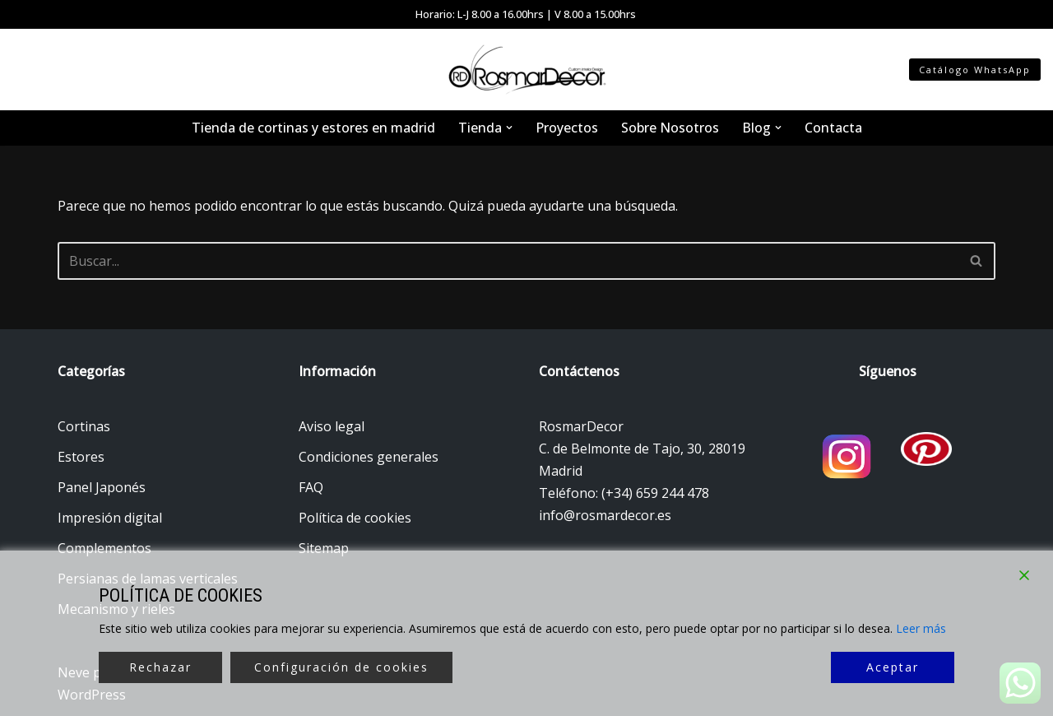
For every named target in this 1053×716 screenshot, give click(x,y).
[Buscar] (508, 261)
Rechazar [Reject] (160, 667)
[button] (509, 127)
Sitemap (324, 548)
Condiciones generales (368, 457)
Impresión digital (110, 518)
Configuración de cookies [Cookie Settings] (341, 667)
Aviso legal (331, 426)
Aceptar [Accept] (892, 667)
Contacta (833, 128)
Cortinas (84, 426)
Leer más (921, 628)
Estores (81, 457)
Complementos (104, 548)
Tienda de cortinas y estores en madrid (313, 128)
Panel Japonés (102, 487)
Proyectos (567, 128)
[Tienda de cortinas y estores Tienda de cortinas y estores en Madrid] (526, 69)
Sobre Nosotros (670, 128)
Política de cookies (355, 518)
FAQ (311, 487)
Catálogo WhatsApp (975, 69)
